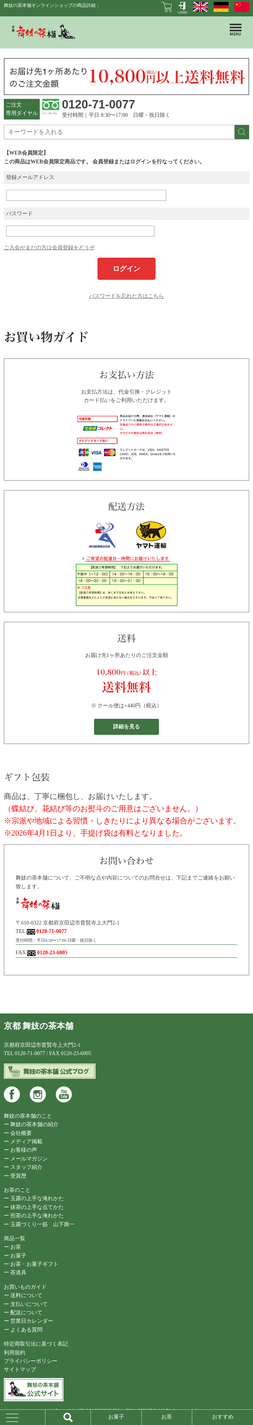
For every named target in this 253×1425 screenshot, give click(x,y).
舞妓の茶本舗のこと (28, 1116)
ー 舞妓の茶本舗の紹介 (31, 1124)
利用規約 (14, 1353)
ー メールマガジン (26, 1159)
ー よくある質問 (23, 1330)
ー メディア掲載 (23, 1141)
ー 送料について (23, 1295)
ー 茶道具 (15, 1272)
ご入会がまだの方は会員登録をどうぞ (49, 247)
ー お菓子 (15, 1256)
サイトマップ (20, 1369)
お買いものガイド (25, 1287)
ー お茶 (12, 1247)
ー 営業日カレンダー (29, 1321)
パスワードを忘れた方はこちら (126, 296)
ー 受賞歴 (15, 1176)
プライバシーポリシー (30, 1361)
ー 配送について (23, 1312)
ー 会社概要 (18, 1133)
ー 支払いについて (26, 1304)
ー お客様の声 (20, 1150)
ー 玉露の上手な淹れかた (34, 1198)
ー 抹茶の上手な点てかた (34, 1207)
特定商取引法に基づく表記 (36, 1344)
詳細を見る (126, 726)
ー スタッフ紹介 (23, 1167)
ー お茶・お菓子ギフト (31, 1264)
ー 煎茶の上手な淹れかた (34, 1215)
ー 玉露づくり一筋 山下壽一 (39, 1224)
